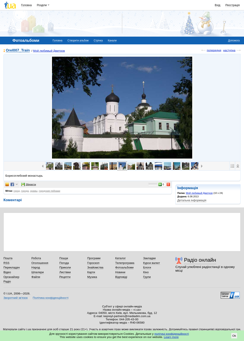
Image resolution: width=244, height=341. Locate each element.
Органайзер (11, 277)
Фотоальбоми (124, 267)
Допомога (234, 40)
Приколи (65, 267)
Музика (92, 277)
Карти (91, 272)
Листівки (65, 272)
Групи (147, 277)
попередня (214, 50)
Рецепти (65, 277)
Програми (93, 258)
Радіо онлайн (200, 260)
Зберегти (28, 184)
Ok (234, 335)
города (25, 191)
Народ (35, 267)
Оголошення (39, 263)
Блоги (147, 267)
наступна (229, 50)
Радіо (7, 281)
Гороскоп (93, 263)
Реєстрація (232, 5)
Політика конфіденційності (50, 297)
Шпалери (37, 272)
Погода (64, 263)
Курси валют (151, 263)
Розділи (42, 5)
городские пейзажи (49, 191)
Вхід (217, 5)
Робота (36, 258)
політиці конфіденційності (171, 333)
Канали (112, 40)
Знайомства (95, 267)
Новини (120, 272)
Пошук (63, 258)
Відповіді (121, 277)
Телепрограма (124, 263)
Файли (35, 277)
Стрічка (98, 40)
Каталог (120, 258)
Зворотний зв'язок (15, 297)
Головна (26, 5)
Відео (7, 272)
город (17, 191)
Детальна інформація (191, 200)
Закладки (149, 258)
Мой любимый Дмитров (49, 50)
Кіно (146, 272)
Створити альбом (78, 40)
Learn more (171, 337)
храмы (33, 191)
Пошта (7, 258)
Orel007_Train (18, 50)
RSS (6, 263)
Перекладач (11, 267)
